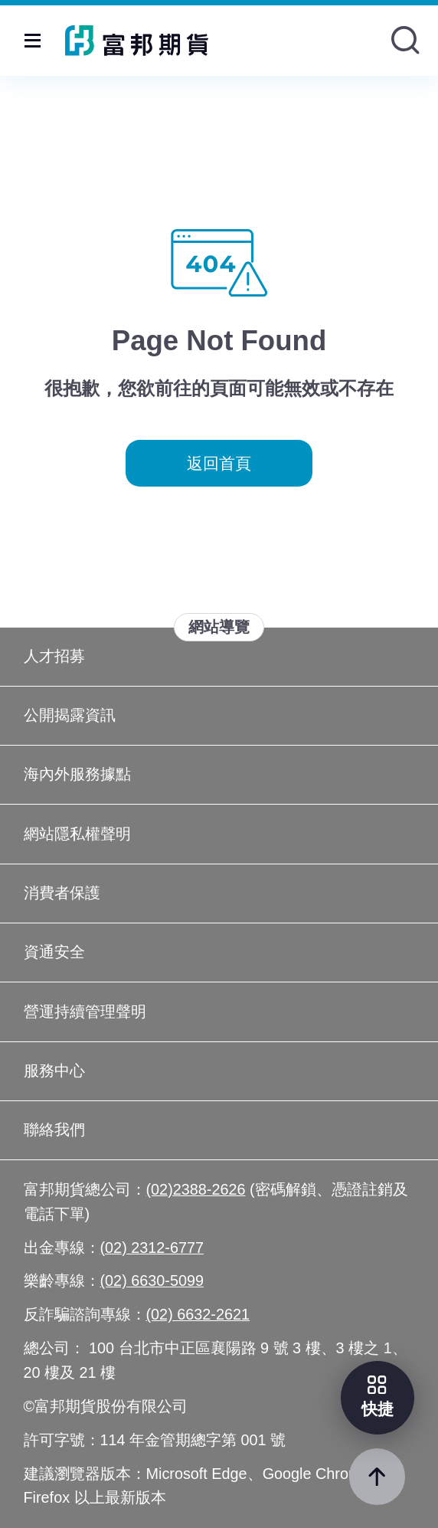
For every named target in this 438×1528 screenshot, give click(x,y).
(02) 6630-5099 (152, 1280)
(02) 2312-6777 (152, 1247)
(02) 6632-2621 (198, 1314)
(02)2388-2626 (196, 1189)
